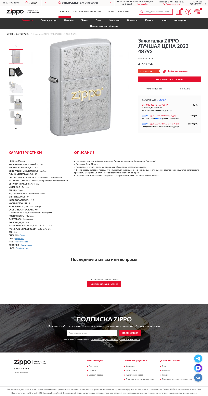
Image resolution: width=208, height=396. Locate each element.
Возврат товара (96, 375)
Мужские (19, 239)
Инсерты (69, 20)
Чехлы (84, 20)
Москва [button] (161, 100)
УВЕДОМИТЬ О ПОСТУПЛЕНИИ (169, 79)
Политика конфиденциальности (177, 379)
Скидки (165, 375)
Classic (22, 235)
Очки (98, 20)
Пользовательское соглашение (140, 379)
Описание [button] (185, 89)
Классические (21, 242)
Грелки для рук (48, 20)
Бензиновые (26, 245)
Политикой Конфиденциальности (104, 340)
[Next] (16, 128)
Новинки (166, 371)
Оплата (92, 371)
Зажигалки (27, 20)
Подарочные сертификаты (104, 26)
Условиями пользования (130, 340)
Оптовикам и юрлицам (87, 12)
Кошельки (114, 20)
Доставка (93, 366)
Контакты (123, 12)
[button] (172, 4)
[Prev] (16, 46)
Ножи (163, 20)
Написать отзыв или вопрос (104, 284)
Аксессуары (180, 20)
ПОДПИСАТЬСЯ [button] (130, 333)
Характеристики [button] (154, 89)
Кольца (149, 20)
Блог (164, 366)
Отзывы (109, 12)
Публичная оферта (134, 375)
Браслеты (132, 20)
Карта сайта (131, 371)
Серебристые (22, 248)
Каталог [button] (64, 12)
